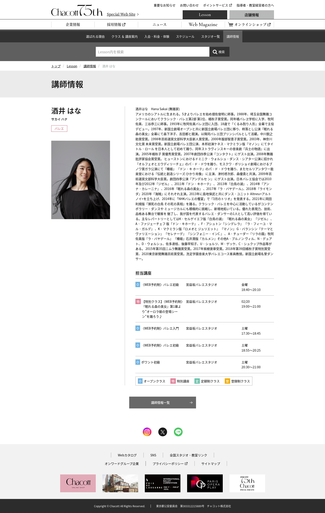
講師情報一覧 (160, 402)
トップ (56, 66)
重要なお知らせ (165, 5)
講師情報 (233, 36)
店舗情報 (252, 14)
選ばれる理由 (95, 36)
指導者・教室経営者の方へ (255, 5)
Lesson (205, 14)
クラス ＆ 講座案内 (124, 36)
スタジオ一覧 (210, 36)
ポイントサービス (215, 5)
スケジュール (185, 36)
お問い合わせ (189, 5)
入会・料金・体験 (156, 36)
